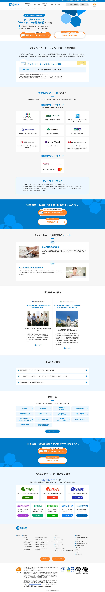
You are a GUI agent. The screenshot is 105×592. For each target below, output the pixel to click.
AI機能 (51, 4)
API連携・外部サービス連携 (41, 544)
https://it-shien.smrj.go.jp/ (35, 584)
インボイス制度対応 (28, 546)
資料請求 (45, 559)
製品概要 (18, 536)
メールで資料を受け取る (72, 4)
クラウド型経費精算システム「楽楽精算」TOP (16, 9)
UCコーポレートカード (77, 134)
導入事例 (57, 4)
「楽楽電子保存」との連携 (41, 548)
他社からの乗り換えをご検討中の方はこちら (71, 0)
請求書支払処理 (27, 542)
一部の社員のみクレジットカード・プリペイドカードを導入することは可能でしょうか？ (53, 376)
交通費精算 (26, 539)
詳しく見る (38, 345)
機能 (35, 4)
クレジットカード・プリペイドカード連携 (44, 541)
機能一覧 (27, 9)
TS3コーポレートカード (77, 146)
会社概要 (78, 535)
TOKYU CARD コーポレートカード (28, 134)
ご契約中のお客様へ (85, 0)
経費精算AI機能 (27, 549)
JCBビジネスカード (27, 120)
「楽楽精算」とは (28, 4)
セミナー (78, 550)
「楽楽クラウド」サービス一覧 (82, 538)
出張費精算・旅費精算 (28, 541)
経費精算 (25, 537)
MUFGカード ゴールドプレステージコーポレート (28, 146)
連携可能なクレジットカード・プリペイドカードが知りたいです (53, 370)
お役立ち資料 (58, 542)
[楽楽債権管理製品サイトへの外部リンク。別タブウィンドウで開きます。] (53, 510)
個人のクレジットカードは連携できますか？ (53, 382)
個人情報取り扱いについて (82, 543)
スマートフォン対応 (40, 542)
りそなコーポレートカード (53, 134)
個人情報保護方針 (80, 545)
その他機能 (38, 549)
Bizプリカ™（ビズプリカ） (52, 169)
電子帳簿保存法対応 (28, 544)
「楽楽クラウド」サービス (48, 480)
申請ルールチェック (40, 546)
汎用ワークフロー (27, 548)
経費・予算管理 (39, 539)
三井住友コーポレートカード (52, 120)
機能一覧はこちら (52, 431)
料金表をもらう (84, 4)
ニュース (78, 548)
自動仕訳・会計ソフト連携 (41, 537)
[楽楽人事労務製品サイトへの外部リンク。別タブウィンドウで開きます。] (67, 510)
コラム (77, 552)
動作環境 (57, 546)
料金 (39, 4)
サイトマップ (79, 554)
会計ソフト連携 (45, 4)
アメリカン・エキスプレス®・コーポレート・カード (77, 120)
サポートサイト (79, 541)
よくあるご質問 (93, 0)
